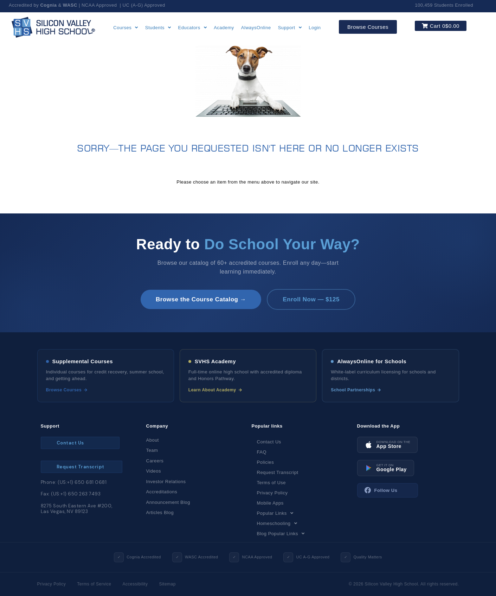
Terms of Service (94, 584)
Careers (155, 460)
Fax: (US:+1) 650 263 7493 (71, 494)
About (152, 440)
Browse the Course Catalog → (200, 299)
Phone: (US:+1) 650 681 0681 (74, 482)
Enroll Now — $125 (311, 299)
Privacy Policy (51, 584)
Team (152, 450)
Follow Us (381, 490)
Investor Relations (166, 481)
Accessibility (135, 584)
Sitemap (167, 584)
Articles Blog (160, 512)
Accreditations (162, 491)
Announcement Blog (168, 502)
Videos (153, 471)
